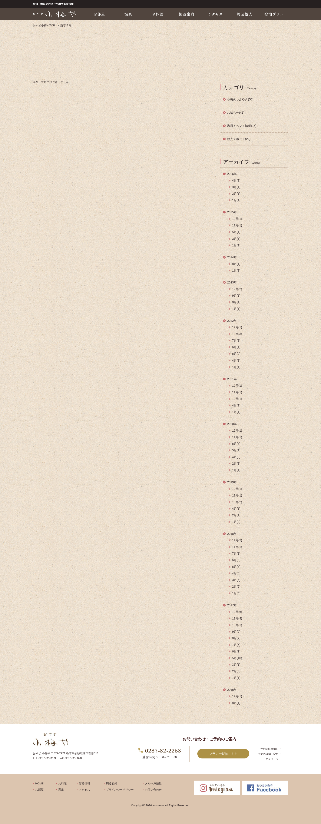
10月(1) (237, 399)
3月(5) (236, 580)
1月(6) (236, 593)
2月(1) (236, 193)
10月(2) (237, 502)
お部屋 (39, 789)
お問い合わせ (153, 789)
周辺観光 (111, 783)
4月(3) (236, 457)
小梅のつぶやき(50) (240, 99)
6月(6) (236, 560)
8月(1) (236, 264)
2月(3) (236, 671)
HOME (39, 783)
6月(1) (236, 347)
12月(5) (237, 540)
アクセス (84, 789)
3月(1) (236, 187)
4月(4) (236, 573)
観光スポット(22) (238, 139)
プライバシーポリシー (120, 789)
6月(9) (236, 651)
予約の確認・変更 (268, 753)
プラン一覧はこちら (223, 753)
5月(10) (237, 658)
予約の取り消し (269, 748)
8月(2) (236, 638)
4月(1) (236, 180)
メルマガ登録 (153, 783)
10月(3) (237, 334)
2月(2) (236, 586)
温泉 (61, 789)
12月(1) (237, 218)
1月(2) (236, 522)
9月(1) (236, 295)
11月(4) (237, 618)
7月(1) (236, 340)
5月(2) (236, 353)
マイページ (272, 759)
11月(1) (237, 225)
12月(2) (237, 289)
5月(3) (236, 566)
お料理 (62, 783)
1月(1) (236, 200)
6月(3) (236, 443)
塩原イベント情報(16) (241, 125)
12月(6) (237, 612)
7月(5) (236, 645)
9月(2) (236, 631)
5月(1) (236, 232)
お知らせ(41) (235, 112)
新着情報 (84, 783)
